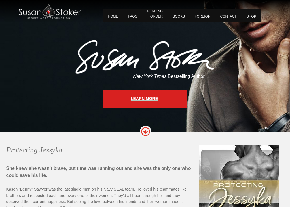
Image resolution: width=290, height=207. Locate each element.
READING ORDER (155, 13)
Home (113, 16)
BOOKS (179, 16)
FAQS (132, 16)
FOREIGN (203, 16)
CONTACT (228, 16)
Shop (251, 16)
